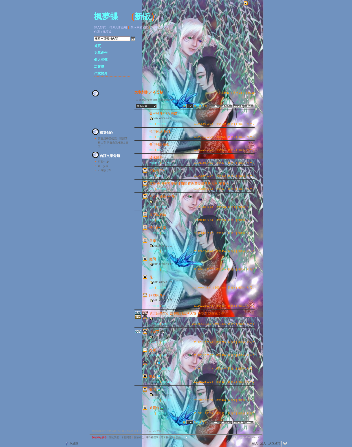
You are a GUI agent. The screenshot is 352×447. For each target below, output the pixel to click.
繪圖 (159, 175)
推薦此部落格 (118, 27)
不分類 (158, 92)
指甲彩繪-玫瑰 (160, 131)
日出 (152, 363)
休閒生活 (154, 162)
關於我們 (114, 437)
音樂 (164, 342)
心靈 (164, 305)
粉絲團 (74, 443)
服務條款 (139, 437)
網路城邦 (254, 3)
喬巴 (152, 389)
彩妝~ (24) (104, 161)
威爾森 (154, 408)
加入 (263, 443)
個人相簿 (101, 59)
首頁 (97, 46)
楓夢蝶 (106, 16)
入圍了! (154, 332)
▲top (257, 430)
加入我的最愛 (139, 27)
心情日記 (167, 251)
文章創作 (101, 53)
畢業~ (153, 241)
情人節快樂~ (158, 228)
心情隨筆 (154, 233)
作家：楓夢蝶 (103, 31)
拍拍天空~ (157, 170)
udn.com (255, 437)
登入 (255, 443)
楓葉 (152, 376)
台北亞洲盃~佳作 (162, 196)
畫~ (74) (103, 166)
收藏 (164, 355)
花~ (152, 277)
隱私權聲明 (167, 437)
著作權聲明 (152, 437)
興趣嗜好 (154, 355)
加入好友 (100, 27)
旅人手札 (167, 162)
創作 (151, 123)
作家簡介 (101, 73)
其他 (159, 149)
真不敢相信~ (158, 215)
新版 (142, 16)
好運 (152, 350)
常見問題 (126, 437)
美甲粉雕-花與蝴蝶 (163, 113)
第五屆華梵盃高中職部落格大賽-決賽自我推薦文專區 (113, 142)
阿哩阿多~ (157, 295)
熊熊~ (153, 259)
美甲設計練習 (159, 144)
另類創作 (162, 123)
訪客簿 (99, 66)
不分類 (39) (105, 170)
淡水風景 (156, 157)
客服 (178, 437)
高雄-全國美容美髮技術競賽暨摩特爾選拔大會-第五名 (189, 183)
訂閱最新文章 (160, 27)
